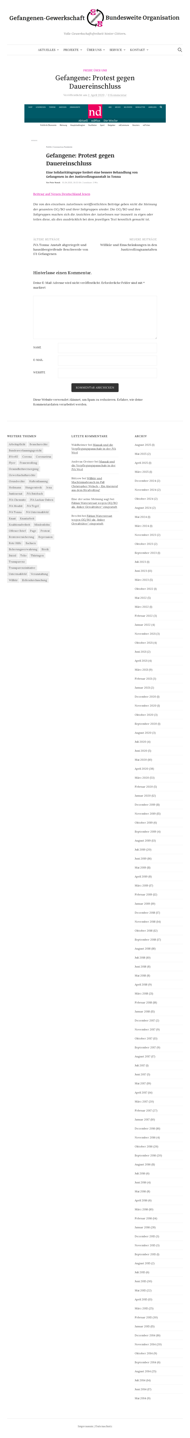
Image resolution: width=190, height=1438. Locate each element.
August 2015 (142, 1263)
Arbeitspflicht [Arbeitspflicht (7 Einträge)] (17, 444)
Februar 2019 (143, 894)
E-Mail (38, 360)
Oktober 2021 (144, 642)
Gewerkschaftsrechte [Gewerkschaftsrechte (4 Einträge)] (22, 475)
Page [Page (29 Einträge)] (33, 530)
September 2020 (146, 723)
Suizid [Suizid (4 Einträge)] (12, 555)
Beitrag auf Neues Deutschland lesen (61, 194)
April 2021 (141, 661)
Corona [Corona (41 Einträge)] (27, 456)
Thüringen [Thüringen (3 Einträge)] (37, 555)
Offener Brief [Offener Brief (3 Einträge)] (17, 530)
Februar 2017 (143, 1110)
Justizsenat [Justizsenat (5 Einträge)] (15, 493)
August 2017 (142, 1056)
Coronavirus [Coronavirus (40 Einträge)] (43, 456)
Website (39, 372)
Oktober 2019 (144, 822)
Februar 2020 (144, 786)
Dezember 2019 (145, 804)
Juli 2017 (140, 1065)
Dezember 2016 (145, 1128)
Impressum (85, 1426)
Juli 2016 (140, 1173)
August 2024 (143, 508)
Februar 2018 (143, 1002)
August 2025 (143, 445)
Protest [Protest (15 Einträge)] (45, 530)
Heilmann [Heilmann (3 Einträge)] (15, 487)
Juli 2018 (140, 957)
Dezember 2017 (145, 1020)
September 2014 (145, 1362)
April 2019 (141, 876)
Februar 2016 (143, 1218)
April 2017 (141, 1092)
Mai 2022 (141, 597)
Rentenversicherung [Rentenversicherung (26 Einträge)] (21, 537)
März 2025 (142, 472)
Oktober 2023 (144, 544)
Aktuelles (46, 50)
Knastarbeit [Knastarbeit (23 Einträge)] (27, 518)
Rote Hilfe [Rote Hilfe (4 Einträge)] (15, 543)
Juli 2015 (140, 1272)
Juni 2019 (141, 858)
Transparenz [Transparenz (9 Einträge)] (17, 561)
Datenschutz (103, 1426)
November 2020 (145, 705)
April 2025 (141, 463)
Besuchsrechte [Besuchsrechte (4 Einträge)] (39, 444)
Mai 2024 (141, 517)
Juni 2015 (140, 1281)
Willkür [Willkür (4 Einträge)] (13, 580)
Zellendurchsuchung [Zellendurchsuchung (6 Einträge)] (34, 580)
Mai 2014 (140, 1398)
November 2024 (145, 490)
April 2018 (141, 984)
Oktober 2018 (144, 930)
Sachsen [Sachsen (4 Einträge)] (31, 543)
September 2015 (145, 1254)
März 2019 (141, 885)
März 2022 (142, 606)
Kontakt (137, 50)
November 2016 (145, 1137)
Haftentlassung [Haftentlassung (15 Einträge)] (38, 481)
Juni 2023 (141, 570)
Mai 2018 (140, 975)
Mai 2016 (140, 1191)
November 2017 (145, 1029)
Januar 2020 (143, 795)
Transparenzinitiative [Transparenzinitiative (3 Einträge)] (22, 567)
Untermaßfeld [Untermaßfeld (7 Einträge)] (18, 574)
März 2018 (141, 993)
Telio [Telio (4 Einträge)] (23, 555)
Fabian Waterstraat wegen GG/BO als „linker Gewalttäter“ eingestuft (91, 519)
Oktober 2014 (144, 1353)
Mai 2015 (140, 1290)
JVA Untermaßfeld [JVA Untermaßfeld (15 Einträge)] (37, 512)
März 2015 (141, 1308)
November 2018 (145, 921)
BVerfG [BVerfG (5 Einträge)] (13, 456)
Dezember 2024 (145, 481)
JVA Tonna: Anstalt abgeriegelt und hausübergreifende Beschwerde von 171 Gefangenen (60, 249)
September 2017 (145, 1047)
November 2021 (145, 633)
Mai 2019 (140, 867)
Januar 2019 (142, 903)
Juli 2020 (140, 741)
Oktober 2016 (144, 1146)
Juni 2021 (140, 651)
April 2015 (141, 1299)
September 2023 (146, 553)
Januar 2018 (142, 1011)
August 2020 (143, 732)
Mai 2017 (140, 1083)
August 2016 (143, 1164)
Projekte (71, 50)
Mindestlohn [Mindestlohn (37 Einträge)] (42, 524)
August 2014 (143, 1371)
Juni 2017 (140, 1074)
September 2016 (145, 1155)
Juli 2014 (140, 1380)
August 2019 (143, 840)
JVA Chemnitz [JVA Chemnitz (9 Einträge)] (17, 500)
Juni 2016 (140, 1182)
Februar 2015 (143, 1317)
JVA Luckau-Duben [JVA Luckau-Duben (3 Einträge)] (41, 500)
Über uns (94, 50)
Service (116, 50)
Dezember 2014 (145, 1335)
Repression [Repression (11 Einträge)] (45, 537)
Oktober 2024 (144, 499)
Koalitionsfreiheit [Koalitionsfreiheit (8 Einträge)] (19, 524)
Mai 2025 (141, 453)
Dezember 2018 (145, 912)
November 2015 (145, 1245)
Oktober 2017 (143, 1038)
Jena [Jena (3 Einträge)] (49, 487)
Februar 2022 (144, 615)
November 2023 (145, 535)
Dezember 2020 (145, 696)
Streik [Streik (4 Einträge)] (45, 549)
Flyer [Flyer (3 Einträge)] (12, 463)
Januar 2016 (142, 1227)
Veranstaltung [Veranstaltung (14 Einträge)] (39, 574)
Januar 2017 (142, 1119)
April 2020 (141, 768)
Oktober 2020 (144, 714)
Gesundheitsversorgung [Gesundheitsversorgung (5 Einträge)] (24, 469)
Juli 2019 (140, 849)
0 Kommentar (117, 95)
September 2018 (145, 939)
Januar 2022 (143, 624)
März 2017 (141, 1101)
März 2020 (142, 777)
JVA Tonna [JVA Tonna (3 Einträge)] (15, 512)
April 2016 (141, 1200)
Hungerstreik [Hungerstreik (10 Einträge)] (33, 487)
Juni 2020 (141, 750)
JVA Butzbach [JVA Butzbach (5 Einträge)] (35, 493)
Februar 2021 (143, 678)
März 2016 (141, 1209)
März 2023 (142, 579)
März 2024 (142, 526)
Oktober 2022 (144, 588)
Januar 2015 (142, 1326)
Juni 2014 (141, 1389)
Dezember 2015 (145, 1236)
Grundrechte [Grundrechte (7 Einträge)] (17, 481)
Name (37, 347)
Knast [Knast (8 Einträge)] (12, 518)
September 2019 (145, 831)
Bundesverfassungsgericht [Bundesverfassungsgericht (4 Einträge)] (25, 450)
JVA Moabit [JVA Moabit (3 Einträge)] (15, 506)
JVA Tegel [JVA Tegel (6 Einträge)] (33, 506)
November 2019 (145, 813)
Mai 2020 (141, 759)
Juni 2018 (140, 966)
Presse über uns (95, 70)
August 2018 (143, 948)
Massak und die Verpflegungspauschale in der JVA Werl (93, 448)
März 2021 (141, 670)
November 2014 (145, 1344)
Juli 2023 (140, 562)
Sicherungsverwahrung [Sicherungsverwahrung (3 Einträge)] (23, 549)
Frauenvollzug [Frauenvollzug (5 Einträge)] (28, 463)
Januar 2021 (142, 687)
